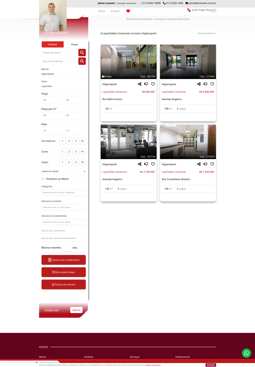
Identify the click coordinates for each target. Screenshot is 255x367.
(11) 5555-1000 (174, 3)
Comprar (52, 44)
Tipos (44, 81)
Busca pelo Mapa (63, 272)
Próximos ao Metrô (57, 179)
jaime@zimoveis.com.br (202, 3)
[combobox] (63, 192)
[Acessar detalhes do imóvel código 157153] (129, 194)
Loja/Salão (47, 86)
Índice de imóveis (63, 284)
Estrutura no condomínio (54, 215)
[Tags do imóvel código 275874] (188, 156)
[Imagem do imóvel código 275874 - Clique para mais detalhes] (188, 142)
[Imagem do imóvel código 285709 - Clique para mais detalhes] (129, 62)
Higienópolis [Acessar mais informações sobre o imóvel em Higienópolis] (110, 84)
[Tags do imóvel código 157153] (129, 156)
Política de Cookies (152, 365)
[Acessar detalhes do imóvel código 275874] (188, 194)
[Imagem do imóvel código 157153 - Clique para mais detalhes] (129, 142)
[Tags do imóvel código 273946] (188, 76)
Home (101, 11)
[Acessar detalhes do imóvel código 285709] (129, 114)
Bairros (45, 69)
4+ (82, 141)
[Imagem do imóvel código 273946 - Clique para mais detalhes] (188, 62)
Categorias (47, 186)
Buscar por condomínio (63, 260)
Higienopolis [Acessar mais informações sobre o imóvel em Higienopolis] (169, 84)
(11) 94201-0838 (151, 3)
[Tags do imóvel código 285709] (129, 76)
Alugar (74, 44)
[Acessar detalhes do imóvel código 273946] (188, 114)
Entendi (211, 364)
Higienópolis (48, 73)
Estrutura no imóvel (51, 201)
